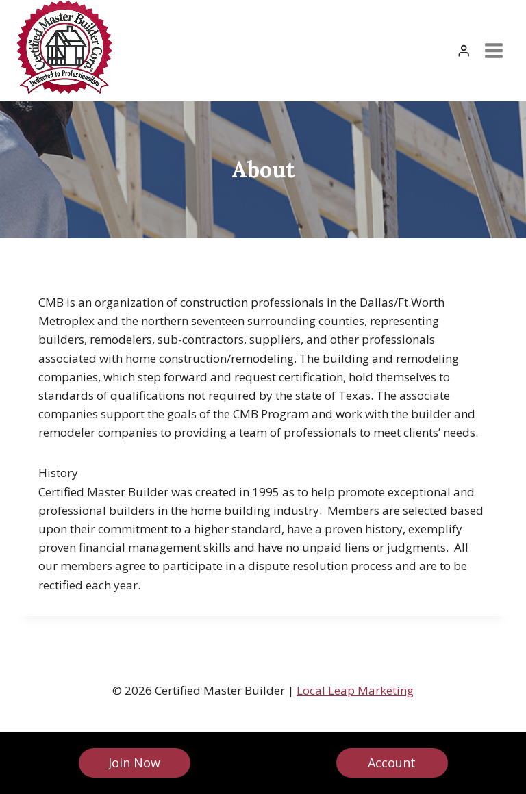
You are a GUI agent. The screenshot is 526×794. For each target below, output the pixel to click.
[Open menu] (493, 50)
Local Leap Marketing (355, 690)
